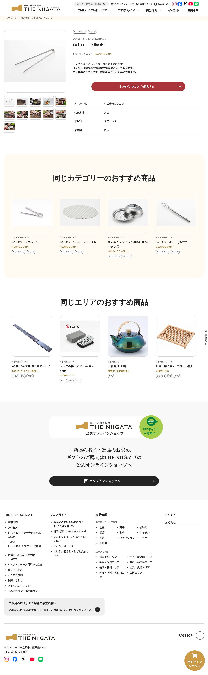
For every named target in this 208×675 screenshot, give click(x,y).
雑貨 (101, 543)
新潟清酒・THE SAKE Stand (70, 536)
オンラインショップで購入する (136, 86)
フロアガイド (126, 10)
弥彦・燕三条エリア (141, 567)
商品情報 (151, 10)
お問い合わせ (15, 585)
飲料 (122, 537)
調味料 (143, 532)
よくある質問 (15, 580)
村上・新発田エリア (141, 562)
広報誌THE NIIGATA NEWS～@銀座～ (24, 551)
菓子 (122, 532)
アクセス (13, 532)
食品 (101, 532)
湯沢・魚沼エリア (140, 572)
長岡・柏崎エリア (109, 572)
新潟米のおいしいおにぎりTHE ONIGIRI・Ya (69, 529)
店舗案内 (13, 527)
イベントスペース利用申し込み (25, 569)
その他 (103, 548)
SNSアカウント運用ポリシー (24, 596)
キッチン (145, 537)
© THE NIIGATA (206, 337)
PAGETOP (191, 635)
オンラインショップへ (102, 486)
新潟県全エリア (108, 562)
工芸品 (143, 543)
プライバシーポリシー (20, 590)
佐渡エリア (136, 577)
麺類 (101, 537)
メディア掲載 (15, 575)
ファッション (127, 543)
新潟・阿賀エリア (109, 567)
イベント (173, 10)
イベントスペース (63, 551)
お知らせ (193, 10)
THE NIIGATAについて (92, 10)
